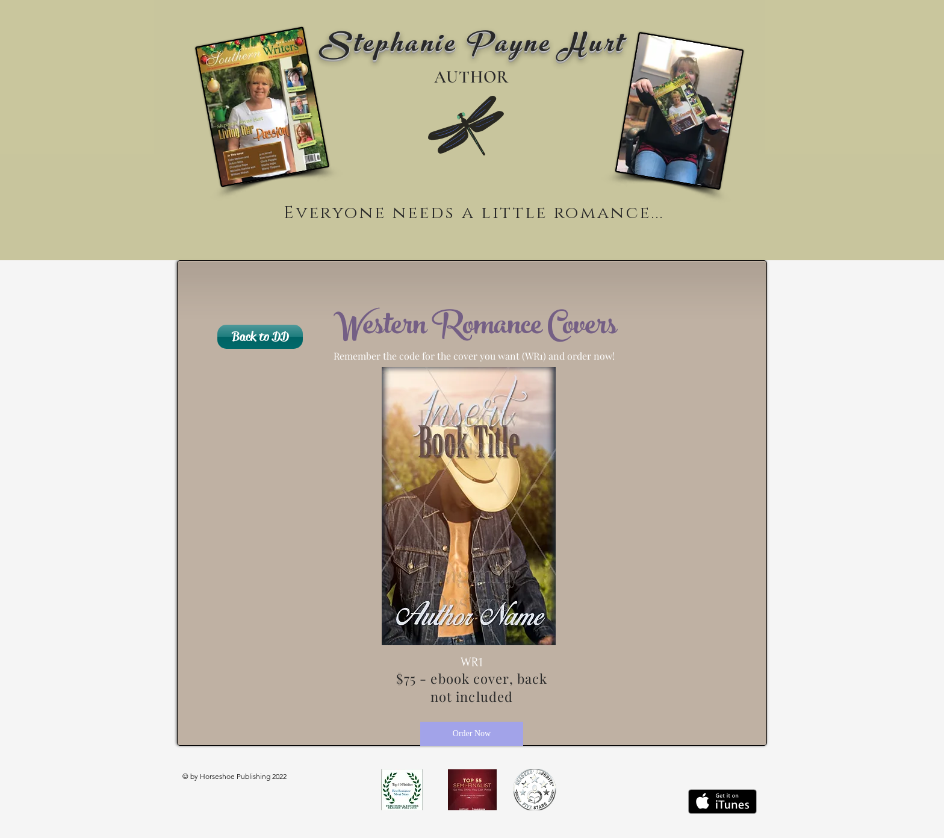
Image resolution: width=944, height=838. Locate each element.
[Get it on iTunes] (722, 801)
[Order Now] (471, 734)
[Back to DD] (260, 337)
